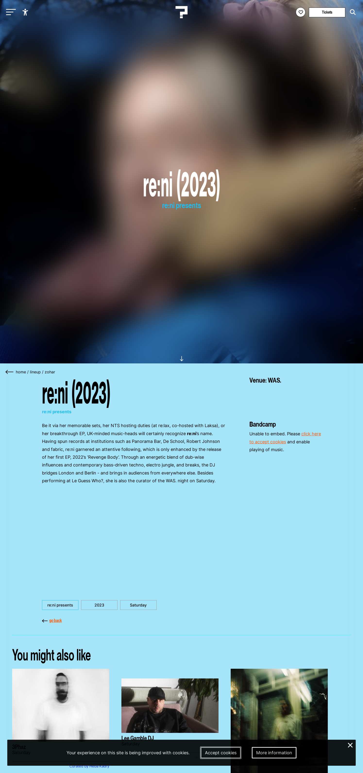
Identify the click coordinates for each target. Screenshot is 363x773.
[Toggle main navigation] (9, 12)
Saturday (138, 605)
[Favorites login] (300, 12)
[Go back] (9, 372)
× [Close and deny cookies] (350, 744)
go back (52, 620)
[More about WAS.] (285, 400)
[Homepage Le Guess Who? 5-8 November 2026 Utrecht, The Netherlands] (181, 12)
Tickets (327, 12)
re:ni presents (60, 605)
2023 (99, 605)
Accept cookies (220, 752)
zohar (50, 371)
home (21, 371)
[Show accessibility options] (25, 12)
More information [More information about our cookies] (274, 752)
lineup (35, 371)
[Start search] (351, 12)
